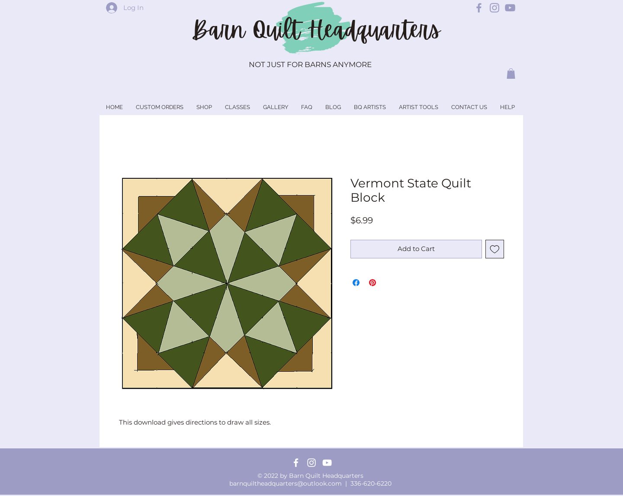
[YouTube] (327, 462)
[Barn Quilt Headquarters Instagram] (494, 7)
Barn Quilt (249, 30)
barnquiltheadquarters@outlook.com (285, 483)
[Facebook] (296, 462)
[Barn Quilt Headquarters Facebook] (479, 7)
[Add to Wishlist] (494, 249)
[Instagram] (311, 462)
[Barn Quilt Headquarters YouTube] (510, 7)
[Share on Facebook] (356, 282)
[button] (511, 73)
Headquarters (374, 30)
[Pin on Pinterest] (372, 282)
